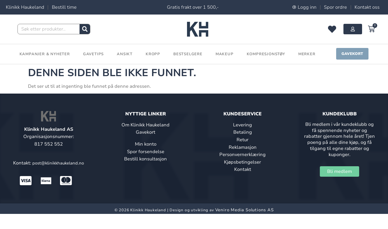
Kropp (153, 54)
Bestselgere (187, 54)
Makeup (225, 54)
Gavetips (93, 54)
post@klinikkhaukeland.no (58, 163)
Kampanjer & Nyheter (45, 54)
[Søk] (85, 29)
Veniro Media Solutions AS (244, 210)
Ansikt (125, 54)
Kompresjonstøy (266, 54)
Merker (306, 54)
